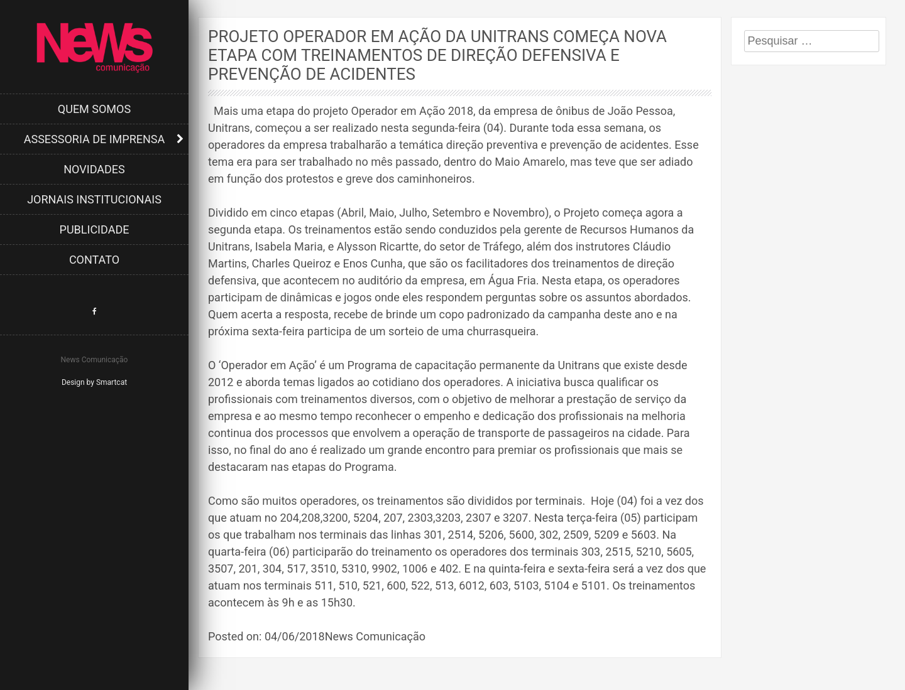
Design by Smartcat (94, 382)
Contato (94, 259)
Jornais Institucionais (94, 199)
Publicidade (94, 229)
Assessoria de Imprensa (94, 139)
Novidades (94, 169)
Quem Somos (94, 109)
